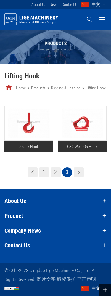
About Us (38, 4)
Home (21, 88)
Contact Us (70, 4)
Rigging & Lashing (66, 88)
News (53, 4)
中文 (96, 4)
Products (38, 88)
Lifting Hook (96, 88)
